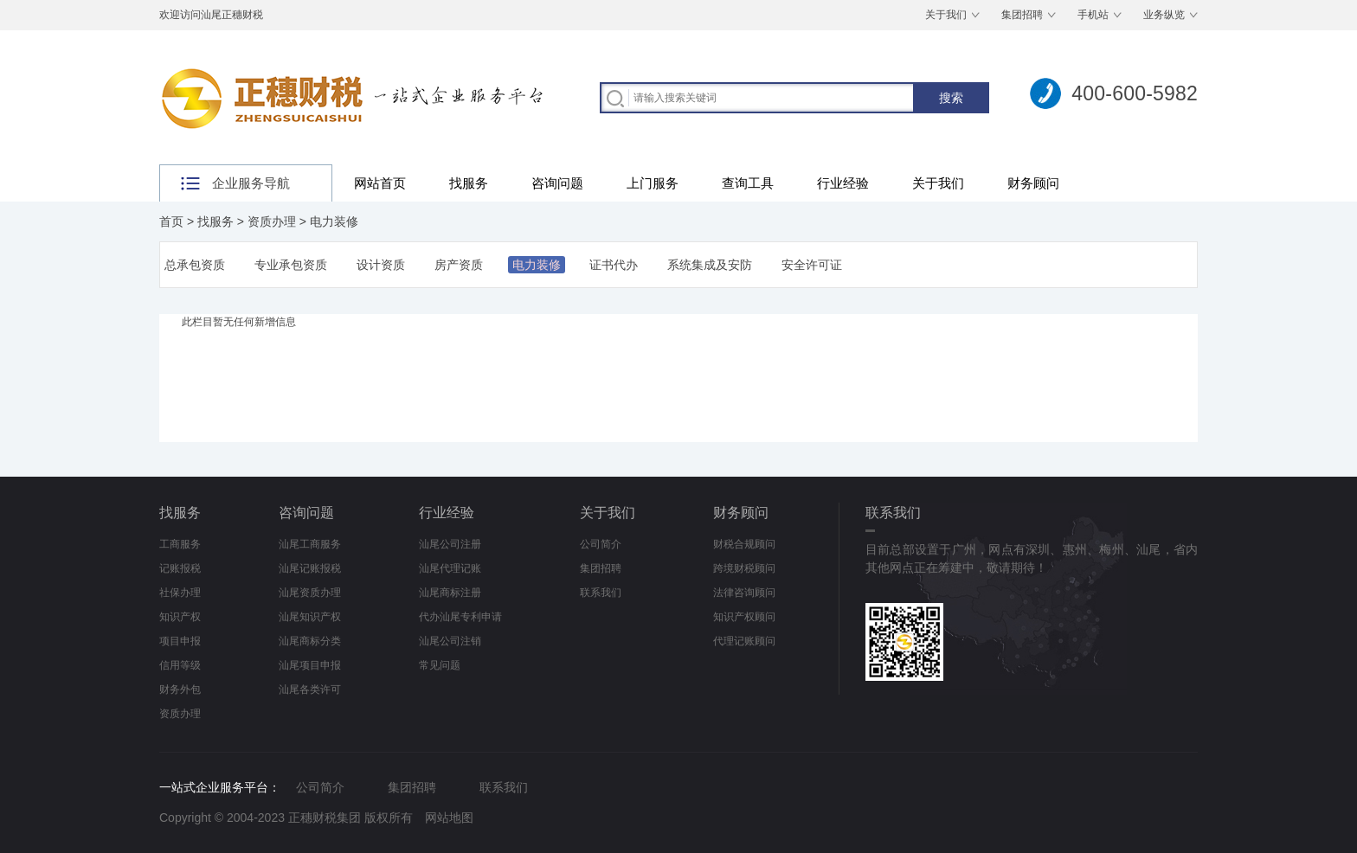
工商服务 (180, 544)
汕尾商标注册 (450, 593)
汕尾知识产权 (310, 617)
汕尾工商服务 (310, 544)
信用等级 (180, 665)
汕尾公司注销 (450, 641)
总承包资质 (194, 265)
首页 (171, 221)
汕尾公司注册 (450, 544)
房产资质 (458, 265)
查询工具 (748, 183)
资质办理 (272, 221)
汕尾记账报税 (310, 568)
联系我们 (600, 593)
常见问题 (439, 665)
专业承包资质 (290, 265)
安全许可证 (811, 265)
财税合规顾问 (744, 544)
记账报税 (180, 568)
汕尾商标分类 (310, 641)
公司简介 (600, 544)
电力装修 (334, 221)
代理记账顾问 (744, 641)
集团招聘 (1022, 15)
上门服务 (652, 183)
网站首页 (380, 183)
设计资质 (381, 265)
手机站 (1093, 15)
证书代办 (613, 265)
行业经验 (843, 183)
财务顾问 (1033, 183)
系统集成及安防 (709, 265)
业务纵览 (1164, 15)
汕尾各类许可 (310, 689)
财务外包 (180, 689)
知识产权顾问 (744, 617)
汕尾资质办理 (310, 593)
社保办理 (180, 593)
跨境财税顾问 (744, 568)
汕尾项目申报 (310, 665)
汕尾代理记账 (450, 568)
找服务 (468, 183)
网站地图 (449, 817)
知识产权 (180, 617)
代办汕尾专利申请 (460, 617)
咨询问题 (557, 183)
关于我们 (946, 15)
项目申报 (180, 641)
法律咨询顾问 (744, 593)
